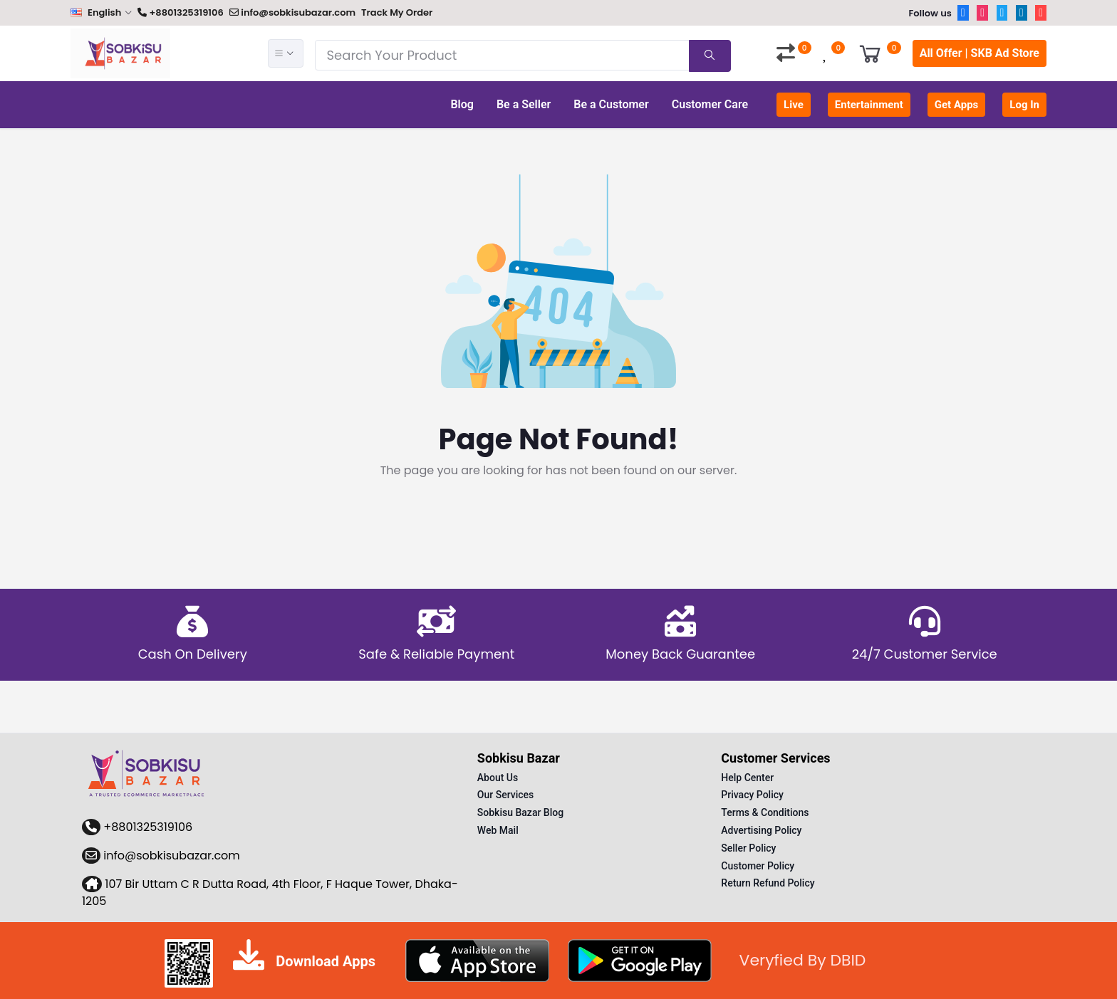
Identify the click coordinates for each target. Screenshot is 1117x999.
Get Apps (957, 104)
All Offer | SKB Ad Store (979, 53)
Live (794, 104)
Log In (1024, 104)
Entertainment (869, 104)
